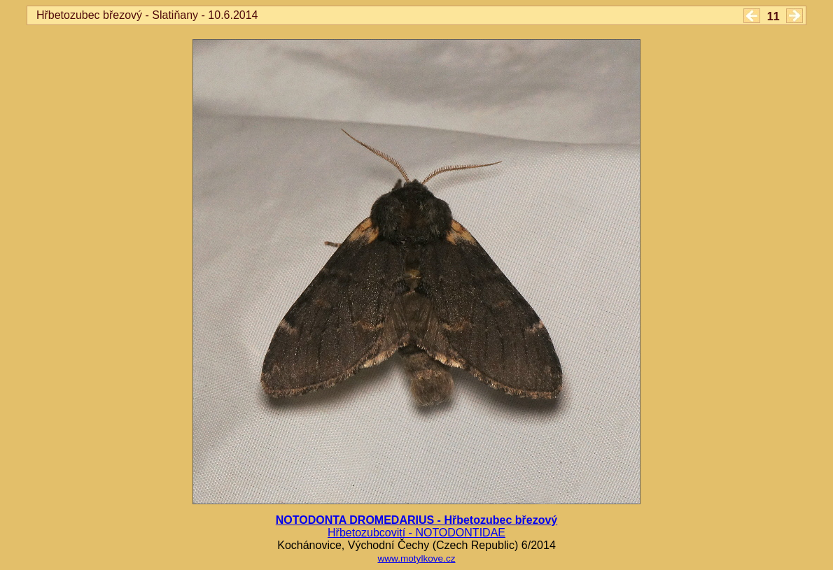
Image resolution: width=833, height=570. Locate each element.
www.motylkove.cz (416, 558)
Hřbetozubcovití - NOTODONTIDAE (416, 533)
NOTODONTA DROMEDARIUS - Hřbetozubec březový (416, 520)
